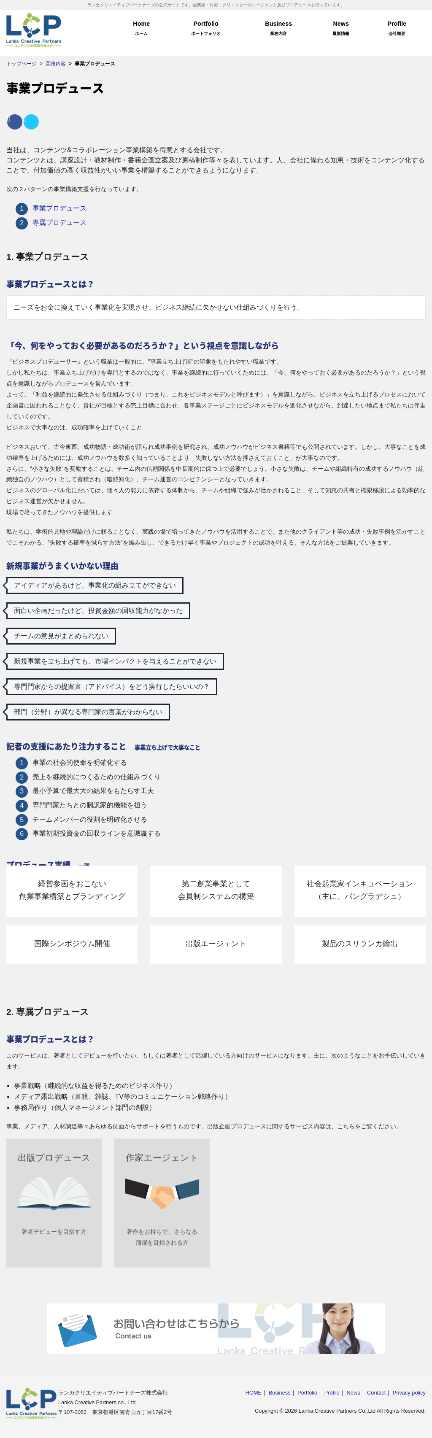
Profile (397, 29)
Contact (376, 1392)
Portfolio (206, 29)
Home (141, 29)
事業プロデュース (59, 208)
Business (278, 29)
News (341, 29)
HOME (254, 1392)
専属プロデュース (59, 222)
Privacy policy (409, 1392)
